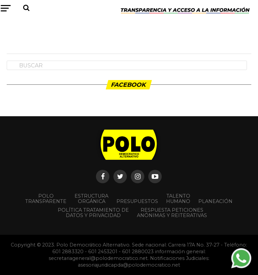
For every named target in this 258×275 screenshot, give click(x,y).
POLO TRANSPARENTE (45, 198)
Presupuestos (137, 201)
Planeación (215, 201)
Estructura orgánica (91, 198)
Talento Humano (178, 198)
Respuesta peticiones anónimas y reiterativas (172, 212)
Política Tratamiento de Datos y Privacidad (93, 212)
